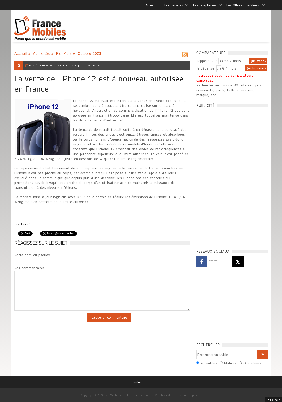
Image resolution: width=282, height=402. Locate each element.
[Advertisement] (187, 28)
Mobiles (230, 363)
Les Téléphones (205, 5)
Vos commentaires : (30, 267)
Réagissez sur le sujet (40, 243)
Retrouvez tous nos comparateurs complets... (225, 78)
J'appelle (203, 60)
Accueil (150, 5)
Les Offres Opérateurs (243, 5)
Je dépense (206, 68)
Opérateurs (252, 363)
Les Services (173, 5)
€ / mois (229, 68)
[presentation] (51, 321)
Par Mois (63, 53)
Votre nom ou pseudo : (33, 254)
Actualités (41, 53)
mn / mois (232, 60)
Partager (22, 224)
